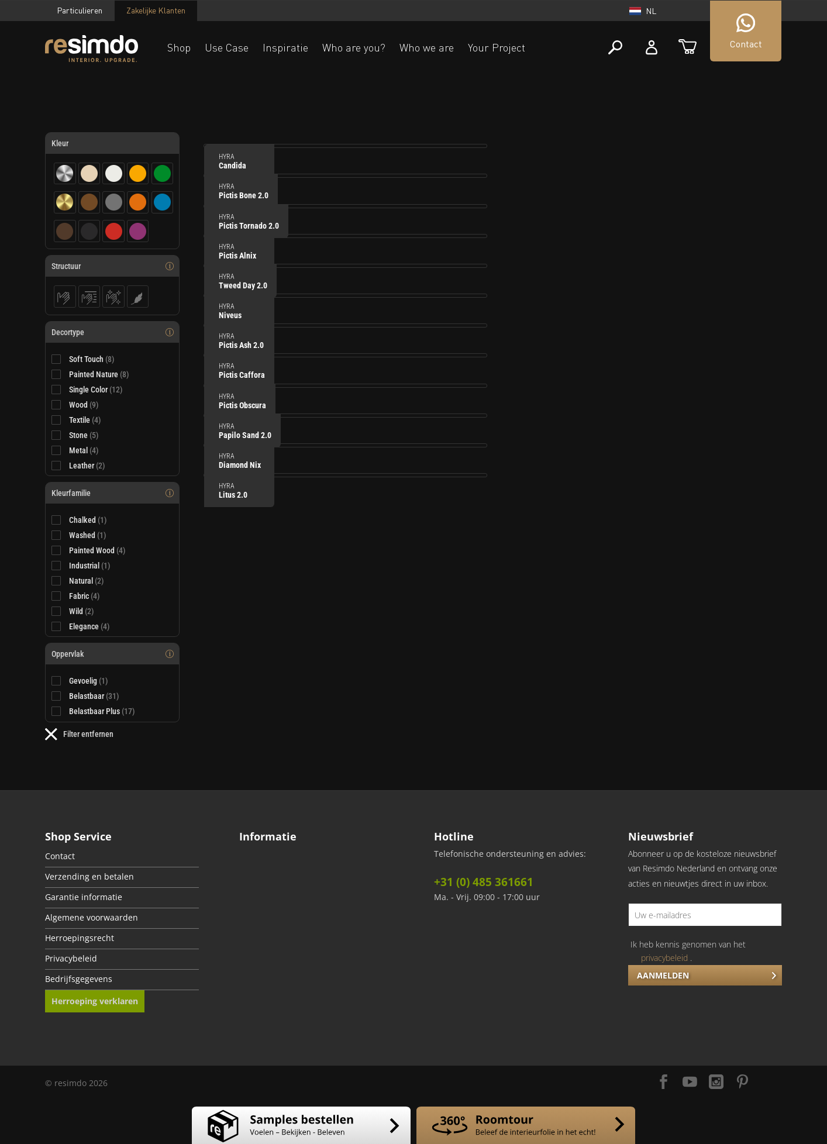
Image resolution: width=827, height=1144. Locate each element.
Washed (87, 535)
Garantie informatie (83, 897)
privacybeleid (664, 957)
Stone (84, 435)
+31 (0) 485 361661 (483, 882)
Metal (84, 450)
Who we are (426, 47)
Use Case (227, 47)
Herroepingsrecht (79, 938)
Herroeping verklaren (94, 1001)
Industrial (90, 565)
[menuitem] (122, 857)
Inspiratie (285, 47)
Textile (85, 420)
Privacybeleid (71, 958)
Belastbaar (94, 696)
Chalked (88, 520)
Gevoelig (88, 680)
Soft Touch (92, 359)
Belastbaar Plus (102, 711)
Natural (86, 580)
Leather (87, 465)
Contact (60, 856)
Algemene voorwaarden (91, 917)
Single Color (96, 389)
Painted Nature (99, 374)
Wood (84, 404)
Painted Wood (97, 550)
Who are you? (353, 47)
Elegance (89, 626)
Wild (81, 611)
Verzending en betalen (89, 876)
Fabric (84, 596)
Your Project (496, 47)
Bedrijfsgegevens (78, 979)
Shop (179, 47)
